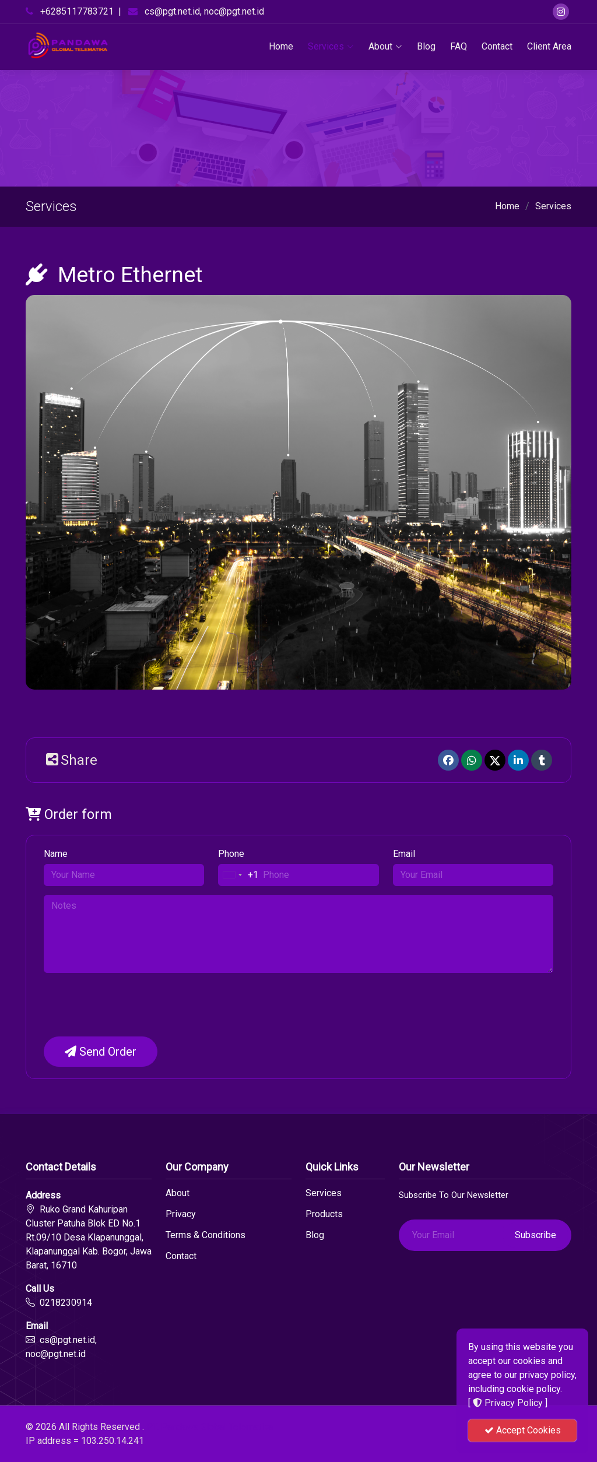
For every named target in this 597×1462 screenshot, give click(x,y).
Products (324, 1214)
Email (404, 853)
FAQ (458, 46)
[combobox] (238, 874)
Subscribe (535, 1234)
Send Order (100, 1052)
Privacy (181, 1214)
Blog (426, 46)
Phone (231, 853)
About (385, 46)
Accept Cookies (522, 1430)
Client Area (549, 46)
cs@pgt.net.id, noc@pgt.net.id (204, 11)
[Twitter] (494, 760)
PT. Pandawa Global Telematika (209, 1426)
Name (56, 853)
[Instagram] (561, 11)
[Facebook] (448, 760)
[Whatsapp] (471, 760)
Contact (497, 46)
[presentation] (132, 1004)
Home (281, 46)
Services (331, 46)
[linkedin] (518, 760)
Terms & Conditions (205, 1235)
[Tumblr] (541, 760)
